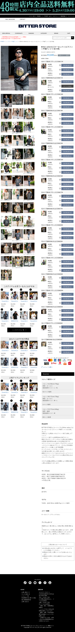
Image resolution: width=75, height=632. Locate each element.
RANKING (31, 33)
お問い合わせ (25, 601)
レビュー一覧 (25, 596)
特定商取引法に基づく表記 (29, 598)
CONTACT (22, 19)
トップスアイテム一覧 (18, 330)
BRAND (56, 33)
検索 (72, 37)
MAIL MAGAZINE (10, 19)
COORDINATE (19, 33)
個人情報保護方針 (26, 599)
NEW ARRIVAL (6, 33)
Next (35, 68)
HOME (2, 41)
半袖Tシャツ (15, 41)
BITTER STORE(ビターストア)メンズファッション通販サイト (37, 625)
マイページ (71, 16)
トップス (7, 41)
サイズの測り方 (26, 594)
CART (68, 33)
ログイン (55, 16)
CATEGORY (44, 33)
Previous (3, 68)
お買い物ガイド (26, 592)
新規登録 (63, 16)
